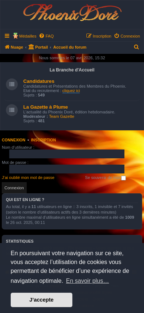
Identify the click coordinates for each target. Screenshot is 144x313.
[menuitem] (46, 36)
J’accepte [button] (42, 300)
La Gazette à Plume (45, 107)
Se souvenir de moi (105, 177)
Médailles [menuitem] (27, 36)
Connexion (13, 140)
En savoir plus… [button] (87, 281)
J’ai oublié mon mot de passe (28, 177)
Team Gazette (61, 116)
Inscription (43, 140)
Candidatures (38, 81)
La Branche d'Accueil (72, 70)
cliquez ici (71, 90)
